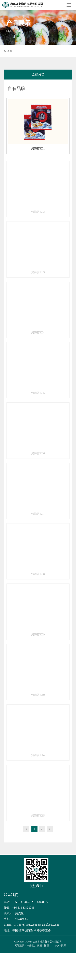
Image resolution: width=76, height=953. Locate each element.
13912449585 (20, 919)
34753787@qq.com (25, 924)
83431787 (43, 902)
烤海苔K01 (38, 148)
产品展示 (18, 23)
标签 (46, 945)
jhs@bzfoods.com (48, 924)
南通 (39, 945)
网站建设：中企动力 (25, 945)
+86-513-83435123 (23, 902)
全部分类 (38, 74)
